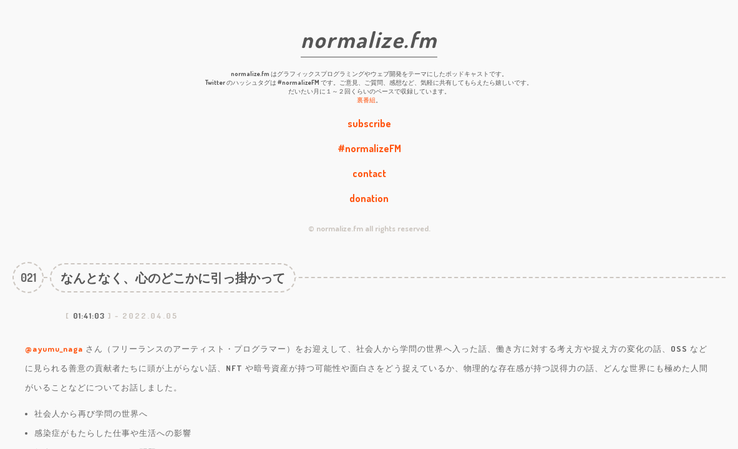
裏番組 (366, 100)
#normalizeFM (369, 148)
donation (369, 198)
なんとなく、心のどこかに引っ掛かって (173, 277)
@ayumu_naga (54, 349)
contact (369, 173)
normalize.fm (369, 39)
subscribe (369, 123)
